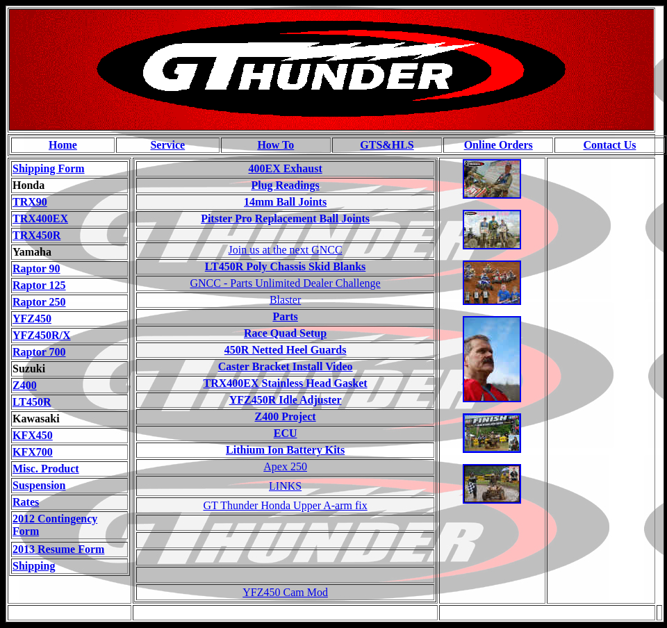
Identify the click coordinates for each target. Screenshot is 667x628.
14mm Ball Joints (285, 202)
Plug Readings (285, 185)
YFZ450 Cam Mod (285, 592)
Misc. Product (46, 468)
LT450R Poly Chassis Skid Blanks (285, 266)
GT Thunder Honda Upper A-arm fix (285, 505)
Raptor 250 (39, 302)
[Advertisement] (603, 367)
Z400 (25, 385)
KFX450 (33, 435)
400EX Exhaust (285, 168)
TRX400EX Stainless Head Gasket (286, 383)
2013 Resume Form (58, 549)
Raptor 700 (39, 352)
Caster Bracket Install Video (285, 366)
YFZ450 (32, 318)
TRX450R (36, 235)
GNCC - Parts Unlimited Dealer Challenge (285, 283)
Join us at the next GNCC (286, 250)
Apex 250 (285, 466)
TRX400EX (40, 218)
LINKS (285, 486)
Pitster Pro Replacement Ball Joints (285, 218)
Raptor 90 (36, 268)
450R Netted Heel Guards (285, 350)
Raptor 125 (39, 285)
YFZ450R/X (42, 335)
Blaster (285, 300)
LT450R (32, 402)
